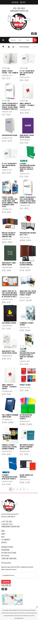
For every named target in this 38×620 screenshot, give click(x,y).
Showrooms (5, 550)
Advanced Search (7, 547)
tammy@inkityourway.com (19, 11)
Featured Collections (8, 552)
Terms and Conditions (8, 558)
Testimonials (5, 539)
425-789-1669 (19, 8)
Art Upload (5, 555)
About (3, 534)
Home (3, 531)
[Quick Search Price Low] (21, 40)
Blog (2, 536)
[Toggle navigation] (3, 40)
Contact (4, 542)
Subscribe (6, 582)
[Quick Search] (13, 40)
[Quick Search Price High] (29, 40)
